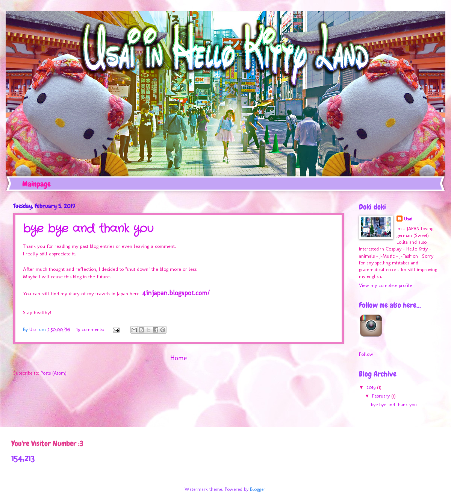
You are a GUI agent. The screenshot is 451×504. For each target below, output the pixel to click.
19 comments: (91, 329)
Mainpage (36, 184)
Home (178, 358)
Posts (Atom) (54, 373)
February (381, 396)
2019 (371, 387)
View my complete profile (385, 285)
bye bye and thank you (88, 229)
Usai (408, 219)
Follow (366, 354)
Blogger (257, 489)
